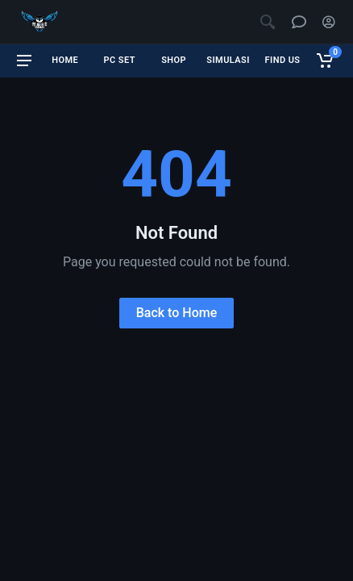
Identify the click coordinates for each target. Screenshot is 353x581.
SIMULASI (228, 60)
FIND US (283, 60)
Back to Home (177, 312)
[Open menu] (24, 60)
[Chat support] (299, 21)
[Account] (328, 21)
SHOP (173, 60)
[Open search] (267, 21)
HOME (65, 60)
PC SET (119, 60)
